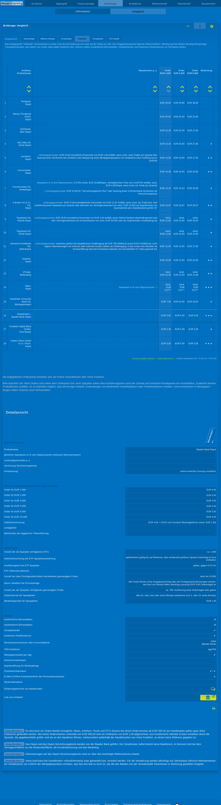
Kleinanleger (29, 39)
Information (83, 11)
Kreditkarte (135, 4)
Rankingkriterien (165, 358)
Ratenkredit (184, 4)
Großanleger (66, 39)
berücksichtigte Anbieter (143, 358)
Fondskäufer (98, 39)
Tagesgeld (61, 4)
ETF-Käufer (114, 39)
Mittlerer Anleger (48, 39)
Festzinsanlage (86, 4)
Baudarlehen (209, 4)
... (216, 103)
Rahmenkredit (159, 4)
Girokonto (37, 4)
